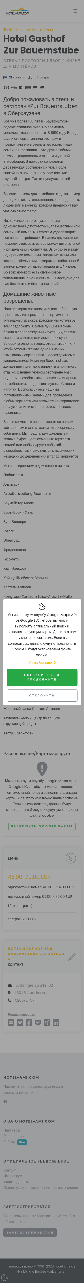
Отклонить (42, 695)
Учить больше (41, 662)
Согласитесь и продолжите (42, 677)
